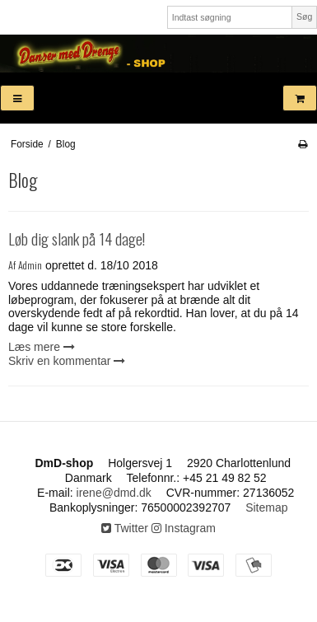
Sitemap (266, 507)
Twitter (124, 528)
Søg (304, 16)
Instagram (184, 528)
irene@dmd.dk (114, 492)
